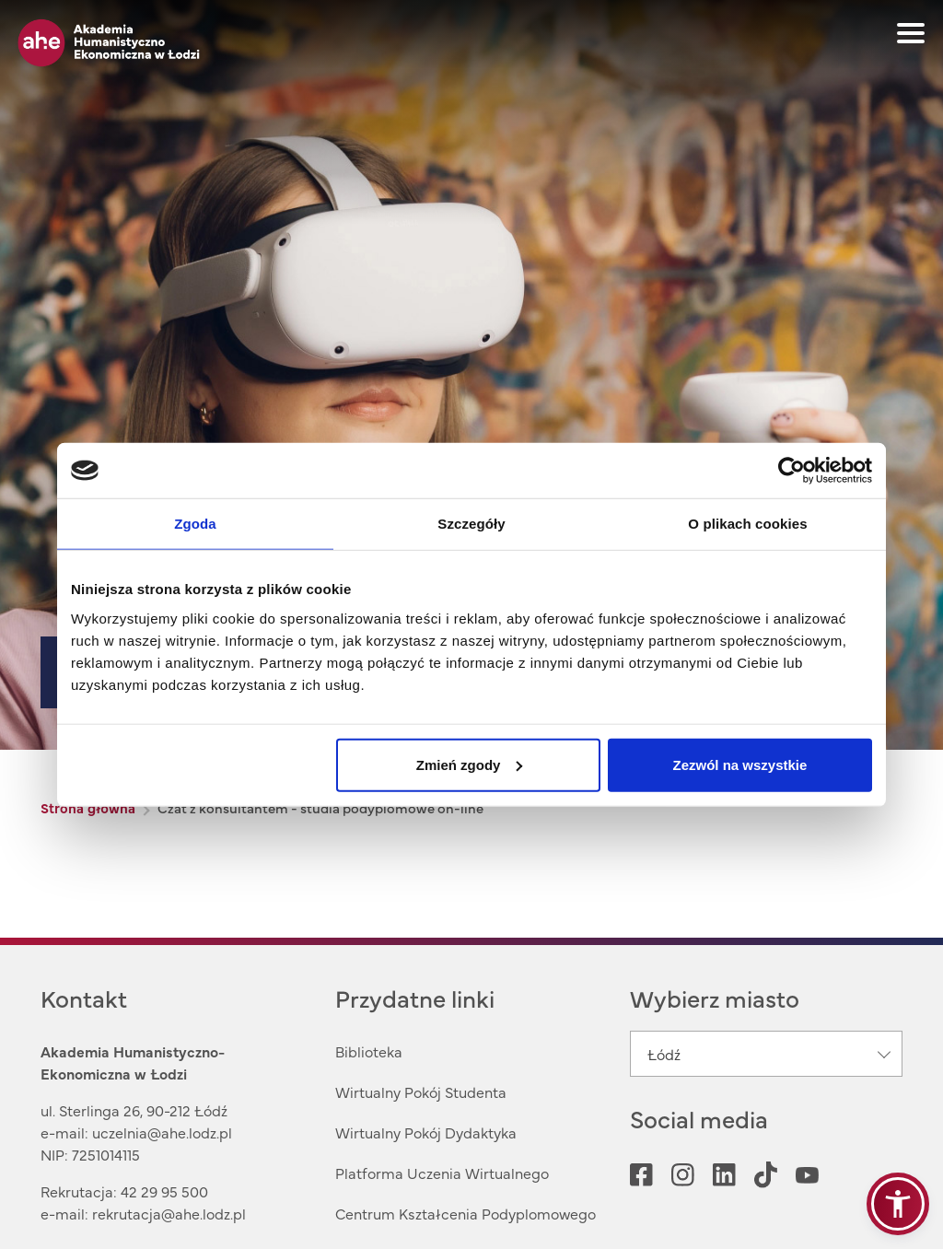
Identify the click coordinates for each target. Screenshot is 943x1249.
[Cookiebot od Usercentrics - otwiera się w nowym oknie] (791, 470)
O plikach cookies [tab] (747, 523)
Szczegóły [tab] (471, 523)
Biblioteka (368, 1051)
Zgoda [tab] (195, 523)
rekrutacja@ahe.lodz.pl (169, 1213)
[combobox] (766, 1054)
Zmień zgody (469, 764)
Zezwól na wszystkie (740, 764)
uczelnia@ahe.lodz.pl (162, 1132)
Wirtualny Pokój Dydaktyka (426, 1132)
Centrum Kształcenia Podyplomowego (465, 1213)
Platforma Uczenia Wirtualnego (442, 1172)
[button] (898, 1204)
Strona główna (88, 807)
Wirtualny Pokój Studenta (420, 1091)
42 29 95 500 (164, 1191)
